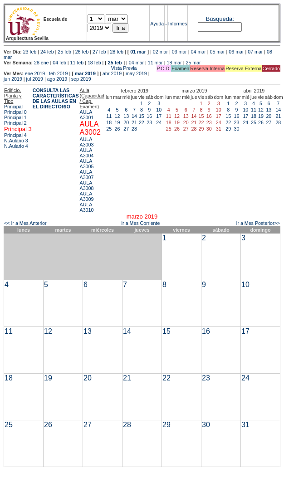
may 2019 (136, 73)
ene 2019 (35, 73)
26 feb (82, 51)
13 (126, 116)
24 (159, 122)
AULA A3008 (87, 185)
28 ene (41, 62)
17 (159, 116)
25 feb (64, 51)
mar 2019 (85, 73)
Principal (13, 106)
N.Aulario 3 (16, 140)
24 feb (47, 51)
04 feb (59, 62)
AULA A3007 (87, 174)
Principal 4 (15, 135)
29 (228, 128)
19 (117, 122)
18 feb (94, 62)
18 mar (174, 62)
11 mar (155, 62)
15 (141, 116)
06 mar (236, 51)
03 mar (179, 51)
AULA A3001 (87, 114)
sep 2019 (81, 79)
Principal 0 (15, 112)
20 (126, 122)
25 (109, 128)
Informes (177, 23)
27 (126, 128)
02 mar (160, 51)
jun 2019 (13, 79)
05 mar (217, 51)
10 (159, 109)
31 (245, 425)
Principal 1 (15, 117)
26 (117, 128)
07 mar (255, 51)
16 (149, 116)
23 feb (30, 51)
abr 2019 (112, 73)
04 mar (198, 51)
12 (117, 116)
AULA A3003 (87, 141)
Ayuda (157, 23)
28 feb (116, 51)
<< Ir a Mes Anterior (25, 223)
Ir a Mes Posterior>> (258, 223)
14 (134, 116)
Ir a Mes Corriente (140, 223)
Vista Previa (70, 68)
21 (134, 122)
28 (134, 128)
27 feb (99, 51)
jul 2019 (34, 79)
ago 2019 (57, 79)
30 (237, 128)
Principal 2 (15, 123)
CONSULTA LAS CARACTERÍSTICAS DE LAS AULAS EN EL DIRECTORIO (56, 98)
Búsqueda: (220, 18)
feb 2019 (58, 73)
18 (109, 122)
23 (149, 122)
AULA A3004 (87, 152)
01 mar (138, 51)
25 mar (193, 62)
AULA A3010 (87, 207)
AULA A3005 (87, 163)
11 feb (77, 62)
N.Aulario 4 (16, 146)
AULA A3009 (87, 196)
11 (109, 116)
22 (141, 122)
